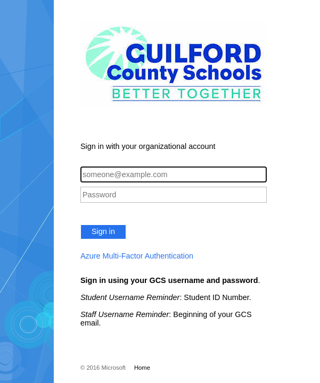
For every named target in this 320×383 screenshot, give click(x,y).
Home (142, 367)
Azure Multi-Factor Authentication (136, 256)
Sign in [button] (103, 231)
